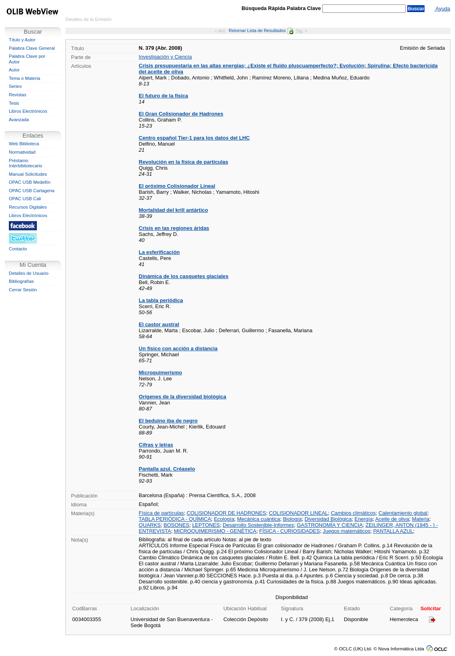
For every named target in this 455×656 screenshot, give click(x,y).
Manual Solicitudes (28, 174)
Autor (14, 69)
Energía (364, 519)
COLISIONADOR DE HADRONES (226, 513)
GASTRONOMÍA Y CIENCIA (330, 525)
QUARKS (150, 525)
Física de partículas (161, 513)
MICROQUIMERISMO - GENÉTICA (215, 531)
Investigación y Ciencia (165, 57)
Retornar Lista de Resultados (261, 30)
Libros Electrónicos (28, 111)
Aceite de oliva (392, 519)
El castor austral (159, 324)
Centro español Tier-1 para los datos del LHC (194, 138)
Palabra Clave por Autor (27, 59)
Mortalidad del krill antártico (173, 210)
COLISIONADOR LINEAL (298, 513)
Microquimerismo (160, 373)
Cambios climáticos (353, 513)
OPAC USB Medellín (30, 182)
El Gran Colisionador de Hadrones (181, 114)
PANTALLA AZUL (393, 531)
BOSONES (176, 525)
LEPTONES (206, 525)
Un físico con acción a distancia (178, 348)
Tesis (14, 103)
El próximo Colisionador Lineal (177, 186)
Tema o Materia (24, 78)
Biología (292, 519)
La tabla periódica (161, 300)
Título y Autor (22, 39)
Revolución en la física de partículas (183, 162)
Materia (420, 519)
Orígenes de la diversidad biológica (182, 397)
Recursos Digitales (28, 207)
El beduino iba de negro (168, 421)
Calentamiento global (402, 513)
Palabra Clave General (32, 48)
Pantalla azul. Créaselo (167, 469)
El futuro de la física (163, 96)
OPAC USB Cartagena (32, 190)
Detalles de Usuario (29, 273)
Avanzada (19, 119)
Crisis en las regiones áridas (174, 228)
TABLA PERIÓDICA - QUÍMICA (175, 519)
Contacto (18, 248)
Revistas (17, 94)
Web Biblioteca (24, 143)
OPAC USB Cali (25, 198)
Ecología (224, 519)
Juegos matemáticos (346, 531)
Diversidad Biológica (328, 519)
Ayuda (442, 9)
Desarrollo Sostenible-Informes (258, 525)
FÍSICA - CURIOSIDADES (289, 531)
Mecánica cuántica (258, 519)
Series (15, 86)
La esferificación (159, 252)
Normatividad (22, 152)
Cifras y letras (156, 445)
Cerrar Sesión (23, 289)
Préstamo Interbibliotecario (25, 163)
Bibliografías (21, 281)
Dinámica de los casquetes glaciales (184, 276)
